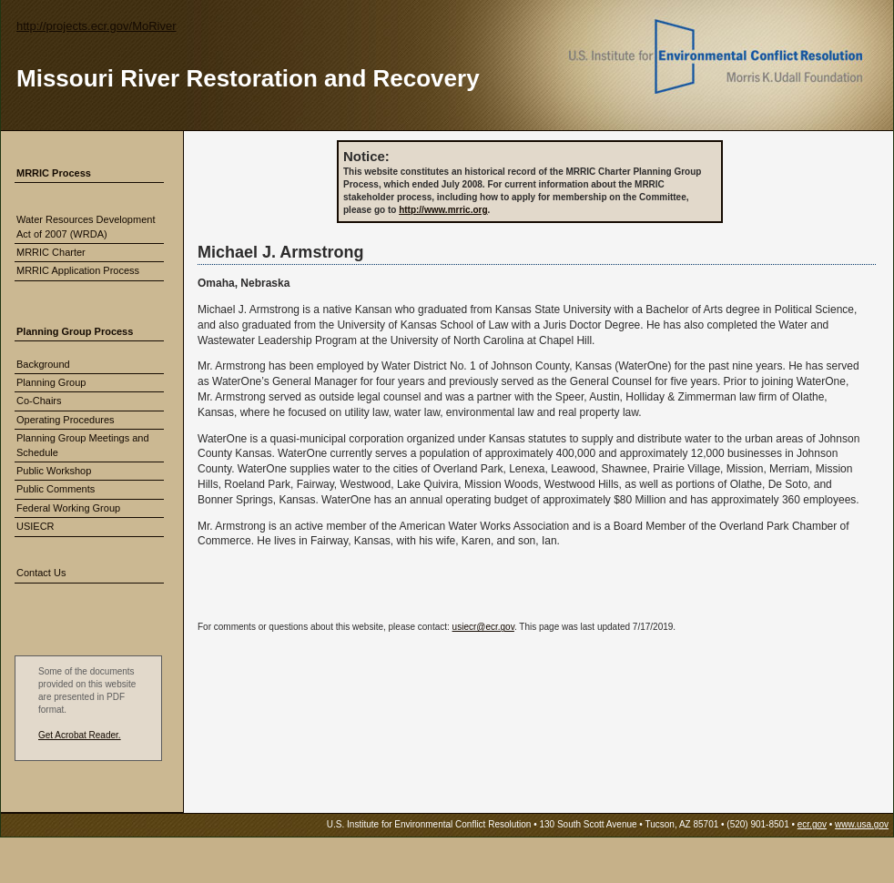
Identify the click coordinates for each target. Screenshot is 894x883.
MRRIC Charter (51, 252)
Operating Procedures (65, 419)
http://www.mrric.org (443, 210)
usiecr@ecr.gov (483, 627)
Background (43, 364)
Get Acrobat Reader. (79, 735)
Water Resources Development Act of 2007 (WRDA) (85, 226)
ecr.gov (812, 824)
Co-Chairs (39, 400)
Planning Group (51, 382)
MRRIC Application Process (77, 270)
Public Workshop (53, 470)
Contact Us (41, 572)
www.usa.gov (862, 824)
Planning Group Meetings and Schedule (82, 444)
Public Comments (55, 488)
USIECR (35, 526)
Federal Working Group (68, 507)
